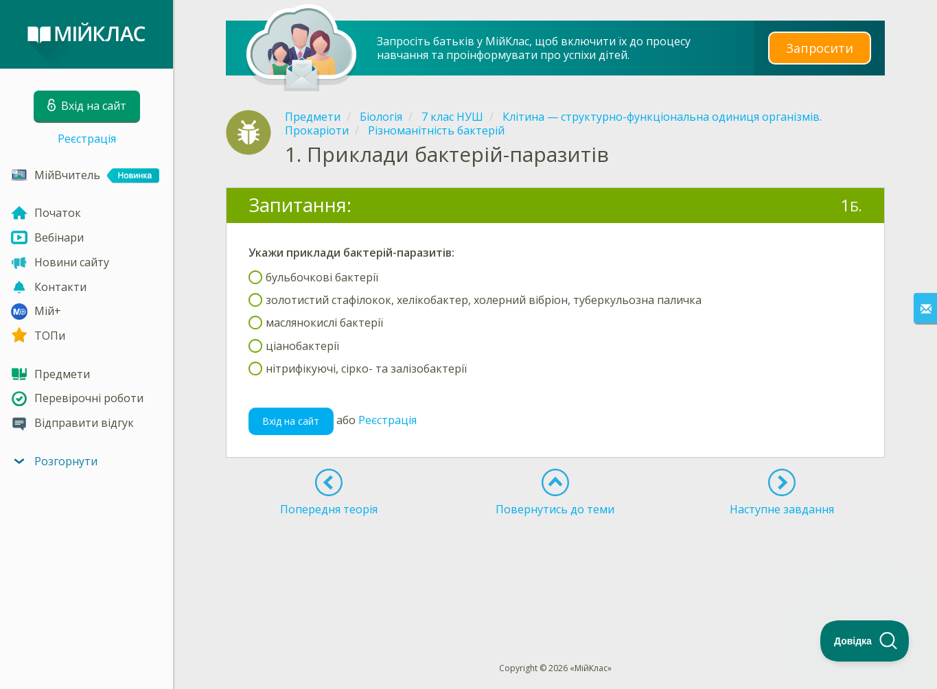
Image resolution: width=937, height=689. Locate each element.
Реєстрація (87, 138)
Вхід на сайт (290, 421)
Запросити (819, 47)
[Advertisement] (555, 564)
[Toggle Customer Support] (865, 641)
